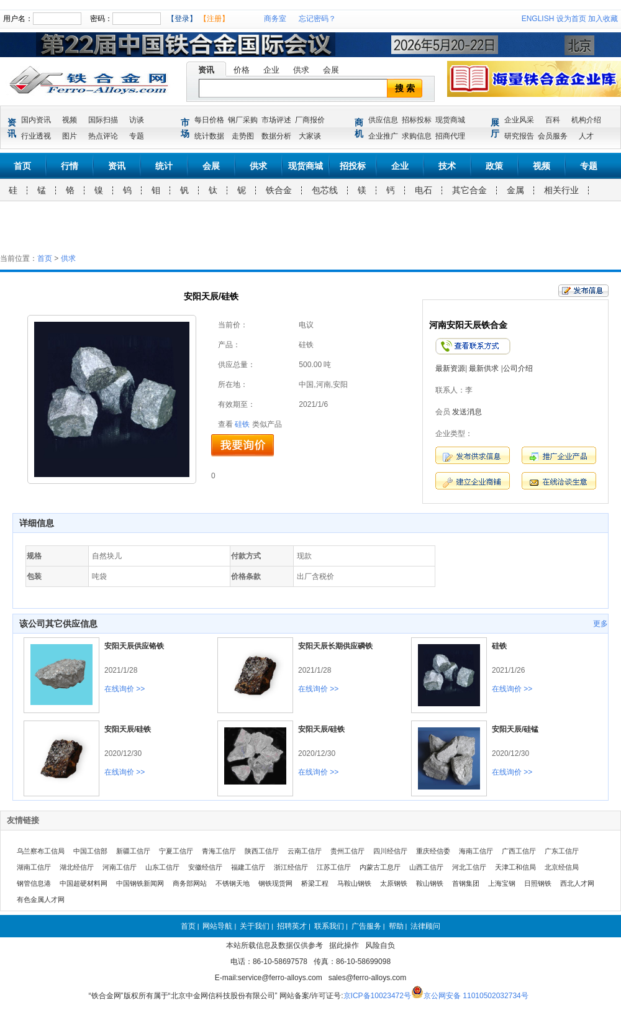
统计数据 (209, 136)
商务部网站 (190, 883)
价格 (241, 70)
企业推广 (383, 136)
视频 (69, 120)
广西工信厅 (519, 851)
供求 (301, 70)
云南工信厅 (305, 851)
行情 (69, 166)
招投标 (353, 166)
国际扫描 (103, 120)
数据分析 (276, 136)
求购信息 (417, 136)
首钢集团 (465, 883)
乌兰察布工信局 (41, 851)
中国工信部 (90, 851)
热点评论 (103, 136)
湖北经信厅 (77, 867)
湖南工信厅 (34, 867)
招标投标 (417, 120)
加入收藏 (603, 18)
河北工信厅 (469, 867)
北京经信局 (562, 867)
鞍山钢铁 (429, 883)
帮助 (396, 926)
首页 (22, 166)
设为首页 (571, 18)
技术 (447, 166)
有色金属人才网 (41, 899)
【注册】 (214, 18)
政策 (494, 166)
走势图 (243, 136)
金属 (515, 190)
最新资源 (450, 368)
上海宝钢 (501, 883)
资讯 (206, 70)
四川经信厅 (390, 851)
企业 (271, 70)
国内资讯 (36, 120)
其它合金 (469, 190)
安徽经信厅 (205, 867)
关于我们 (255, 926)
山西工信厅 (426, 867)
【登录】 (182, 18)
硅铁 (242, 424)
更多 (600, 623)
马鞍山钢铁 (354, 883)
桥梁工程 (315, 883)
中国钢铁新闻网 (140, 883)
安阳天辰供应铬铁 (134, 646)
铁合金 (279, 190)
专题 (136, 136)
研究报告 (519, 136)
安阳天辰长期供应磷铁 (335, 646)
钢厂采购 (243, 120)
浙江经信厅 (291, 867)
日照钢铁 (537, 883)
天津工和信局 (515, 867)
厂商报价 (310, 120)
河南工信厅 (119, 867)
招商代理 (450, 136)
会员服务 (553, 136)
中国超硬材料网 (83, 883)
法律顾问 (425, 926)
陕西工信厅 (262, 851)
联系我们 (329, 926)
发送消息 (467, 411)
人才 (586, 136)
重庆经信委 (433, 851)
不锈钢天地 (232, 883)
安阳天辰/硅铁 (127, 729)
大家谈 (310, 136)
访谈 (136, 120)
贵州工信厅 (347, 851)
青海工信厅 (219, 851)
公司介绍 (518, 368)
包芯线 (325, 190)
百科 (552, 120)
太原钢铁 (393, 883)
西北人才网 (577, 883)
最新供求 (484, 368)
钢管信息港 (34, 883)
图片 (69, 136)
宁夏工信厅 (176, 851)
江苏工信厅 (334, 867)
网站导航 (217, 926)
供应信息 (383, 120)
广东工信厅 (562, 851)
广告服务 (366, 926)
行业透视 (36, 136)
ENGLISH (538, 18)
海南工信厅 (476, 851)
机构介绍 (586, 120)
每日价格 (209, 120)
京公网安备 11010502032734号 (476, 995)
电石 (423, 190)
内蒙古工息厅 (380, 867)
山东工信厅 (162, 867)
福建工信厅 (248, 867)
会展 (331, 70)
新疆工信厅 (133, 851)
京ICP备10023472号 (377, 995)
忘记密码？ (317, 18)
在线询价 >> (124, 689)
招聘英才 (292, 926)
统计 (164, 166)
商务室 (275, 18)
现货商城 (450, 120)
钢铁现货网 (275, 883)
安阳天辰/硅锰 (515, 729)
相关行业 (561, 190)
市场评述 (276, 120)
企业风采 (519, 120)
